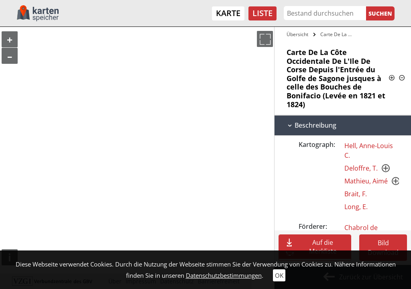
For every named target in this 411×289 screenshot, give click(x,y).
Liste (262, 13)
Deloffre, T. (361, 168)
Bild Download (383, 247)
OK (279, 275)
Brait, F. (355, 193)
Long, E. (356, 206)
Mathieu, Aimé (366, 181)
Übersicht (297, 34)
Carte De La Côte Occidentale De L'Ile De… (338, 34)
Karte (228, 13)
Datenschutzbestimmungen (224, 275)
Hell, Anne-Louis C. (368, 150)
